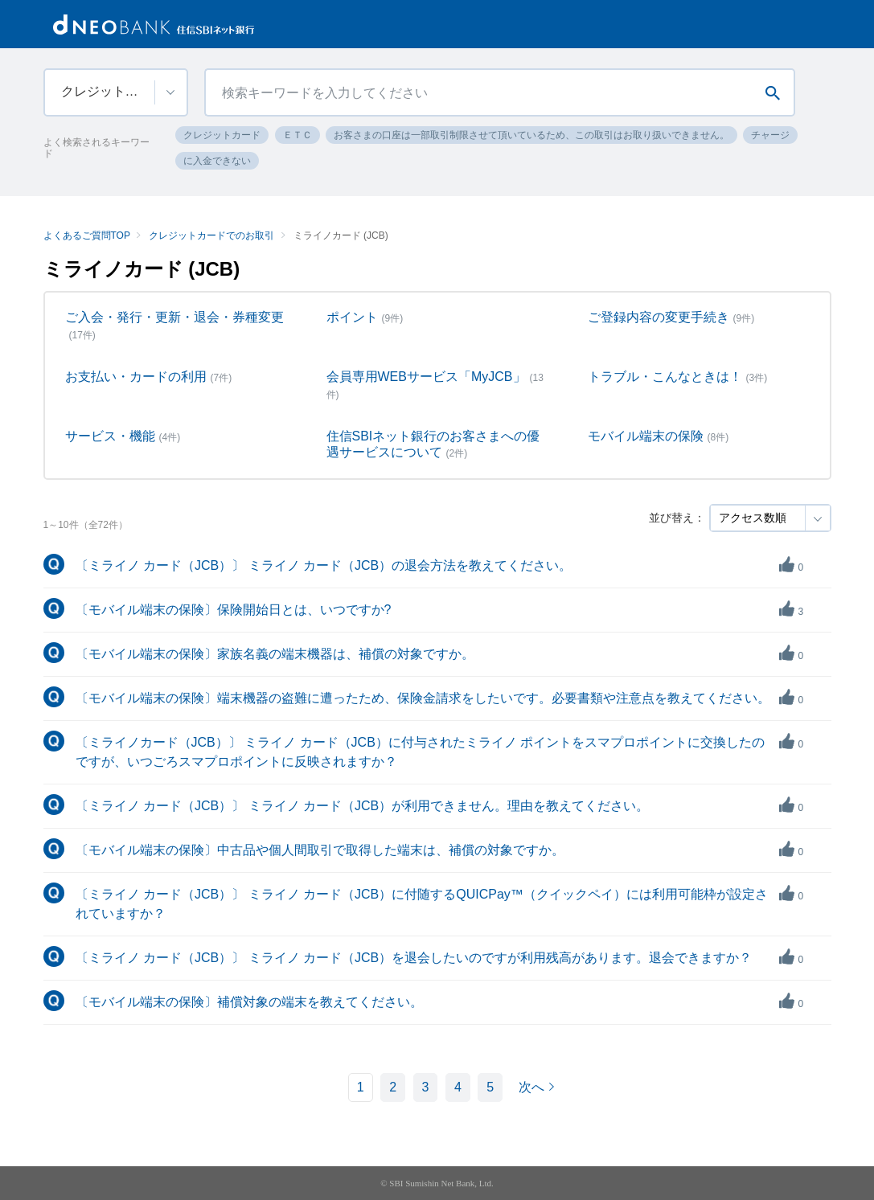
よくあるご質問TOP (86, 235)
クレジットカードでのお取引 (211, 235)
